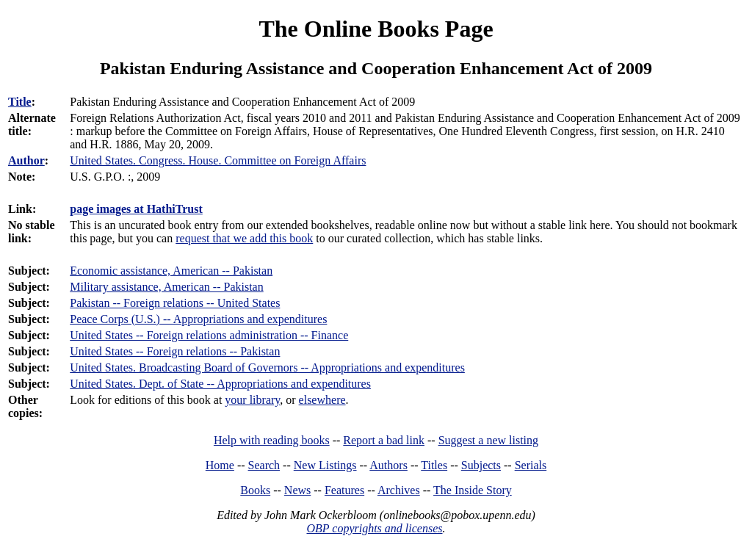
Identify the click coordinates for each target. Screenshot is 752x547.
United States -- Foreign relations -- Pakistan (175, 351)
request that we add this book (244, 238)
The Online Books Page (375, 28)
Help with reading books (272, 440)
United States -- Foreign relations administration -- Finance (209, 335)
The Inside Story (472, 490)
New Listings (325, 465)
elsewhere (322, 400)
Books (255, 490)
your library (252, 400)
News (297, 490)
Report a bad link (383, 440)
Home (220, 465)
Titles (434, 465)
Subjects (481, 465)
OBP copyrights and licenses (374, 528)
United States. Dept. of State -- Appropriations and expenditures (220, 383)
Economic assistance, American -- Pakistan (171, 270)
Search (264, 465)
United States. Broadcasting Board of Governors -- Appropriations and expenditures (267, 367)
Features (344, 490)
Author (26, 160)
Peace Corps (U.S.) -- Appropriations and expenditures (198, 319)
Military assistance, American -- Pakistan (166, 286)
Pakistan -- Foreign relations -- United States (175, 303)
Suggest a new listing (488, 440)
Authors (388, 465)
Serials (531, 465)
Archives (398, 490)
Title (20, 101)
